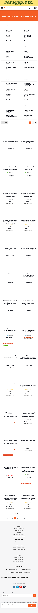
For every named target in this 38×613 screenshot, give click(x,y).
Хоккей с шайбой (10, 105)
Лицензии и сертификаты (19, 534)
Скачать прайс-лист (19, 557)
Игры (25, 51)
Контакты (19, 555)
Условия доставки (19, 543)
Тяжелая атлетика (10, 89)
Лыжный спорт (28, 62)
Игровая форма (28, 115)
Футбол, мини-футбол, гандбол (29, 95)
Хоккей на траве (10, 99)
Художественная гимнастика (10, 111)
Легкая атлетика (10, 62)
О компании (19, 524)
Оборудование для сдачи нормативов (29, 68)
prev (5, 518)
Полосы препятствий (11, 78)
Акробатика (9, 25)
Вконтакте (13, 587)
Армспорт (26, 25)
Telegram (17, 587)
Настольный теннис (11, 67)
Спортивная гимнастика (12, 83)
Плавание (26, 72)
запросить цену (28, 337)
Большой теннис (10, 40)
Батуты (8, 35)
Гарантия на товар (19, 545)
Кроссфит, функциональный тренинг (28, 57)
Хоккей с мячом (28, 99)
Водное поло (27, 40)
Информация (19, 539)
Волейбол (8, 46)
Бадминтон (9, 30)
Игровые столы (10, 51)
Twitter (24, 587)
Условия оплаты (19, 541)
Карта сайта (19, 563)
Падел (7, 72)
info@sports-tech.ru (27, 569)
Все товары (29, 518)
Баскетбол (26, 30)
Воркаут (26, 46)
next (33, 518)
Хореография (27, 105)
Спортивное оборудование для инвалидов (29, 84)
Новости (19, 526)
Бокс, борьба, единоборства (27, 36)
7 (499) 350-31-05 (12, 569)
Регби (25, 78)
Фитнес (26, 89)
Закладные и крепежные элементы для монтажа (11, 116)
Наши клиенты (19, 530)
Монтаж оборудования (19, 549)
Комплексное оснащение (19, 561)
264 (25, 518)
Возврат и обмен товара (19, 547)
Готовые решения (28, 110)
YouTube (20, 587)
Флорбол (8, 94)
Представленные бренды (19, 536)
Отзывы (19, 532)
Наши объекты (19, 559)
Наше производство (19, 528)
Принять (32, 605)
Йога (7, 56)
